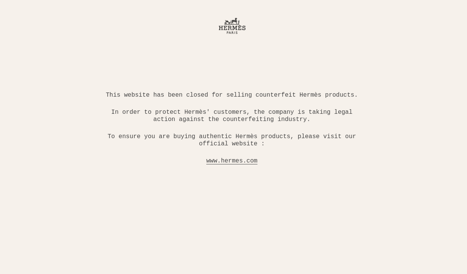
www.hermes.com (231, 161)
